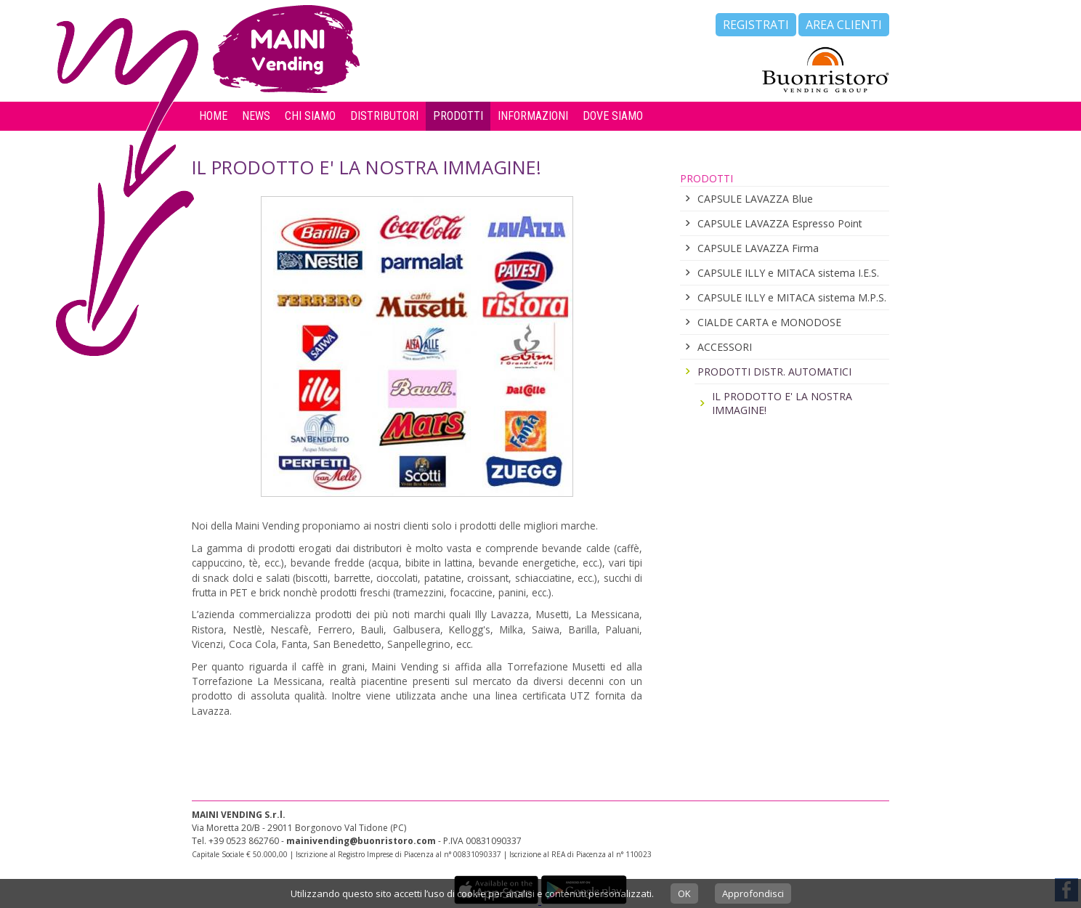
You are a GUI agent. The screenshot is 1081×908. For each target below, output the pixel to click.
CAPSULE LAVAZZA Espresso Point (779, 223)
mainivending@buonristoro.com (361, 841)
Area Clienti (844, 25)
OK (684, 893)
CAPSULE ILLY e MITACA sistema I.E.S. (788, 273)
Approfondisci (753, 893)
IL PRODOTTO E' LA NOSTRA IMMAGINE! (782, 403)
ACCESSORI (724, 347)
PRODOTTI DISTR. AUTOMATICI (774, 371)
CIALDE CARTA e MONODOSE (769, 322)
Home (213, 116)
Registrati (756, 25)
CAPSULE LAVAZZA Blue (755, 199)
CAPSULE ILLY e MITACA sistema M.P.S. (791, 297)
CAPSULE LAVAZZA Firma (758, 248)
